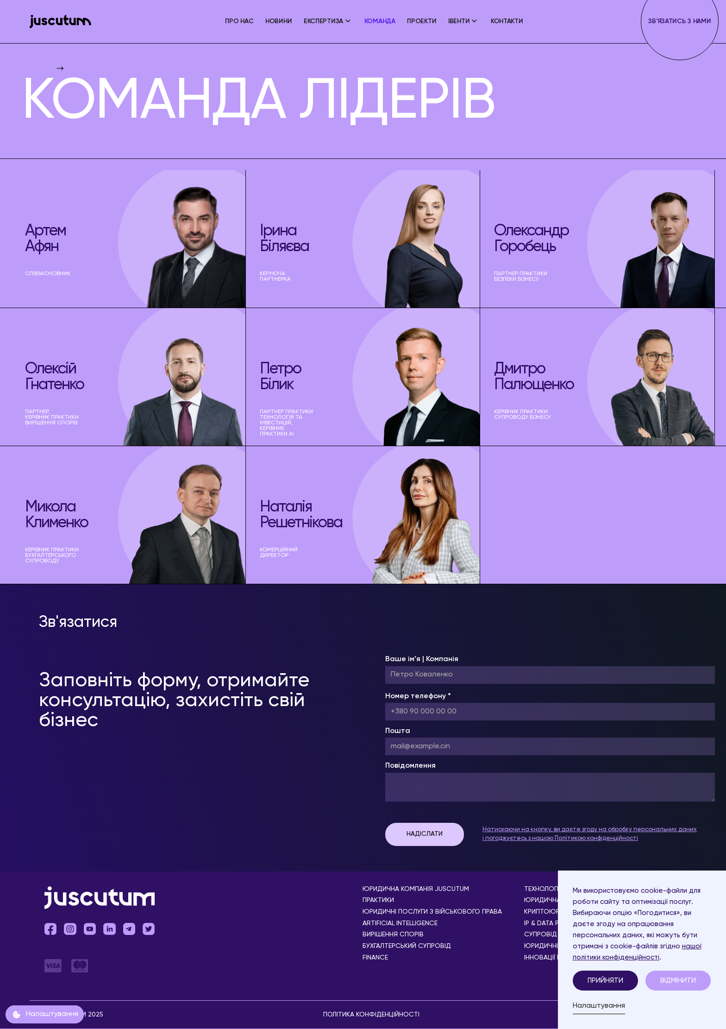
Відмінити (678, 980)
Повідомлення (410, 766)
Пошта (397, 731)
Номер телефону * (418, 696)
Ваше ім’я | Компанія (421, 659)
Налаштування (599, 1006)
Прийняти (605, 980)
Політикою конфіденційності (596, 838)
